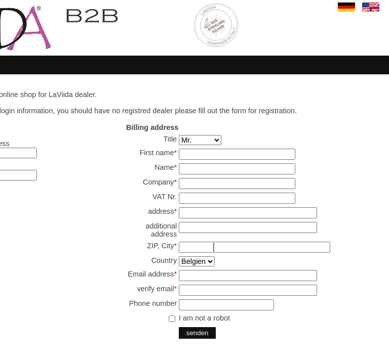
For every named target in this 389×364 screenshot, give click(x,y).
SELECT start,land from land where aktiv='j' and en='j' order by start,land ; (197, 261)
